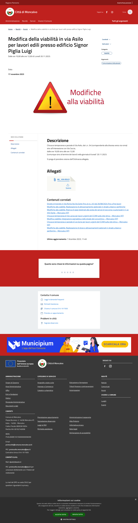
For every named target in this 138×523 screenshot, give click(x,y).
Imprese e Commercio (45, 386)
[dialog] (69, 510)
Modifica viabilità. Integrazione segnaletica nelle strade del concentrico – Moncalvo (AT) (82, 218)
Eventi (103, 405)
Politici (8, 398)
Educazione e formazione (78, 382)
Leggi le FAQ (42, 425)
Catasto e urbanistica (45, 390)
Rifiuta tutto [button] (78, 514)
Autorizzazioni (74, 390)
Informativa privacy (76, 425)
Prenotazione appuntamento (48, 417)
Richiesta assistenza (45, 429)
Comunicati (105, 386)
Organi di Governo (12, 382)
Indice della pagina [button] (17, 137)
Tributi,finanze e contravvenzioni (81, 386)
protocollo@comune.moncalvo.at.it (19, 444)
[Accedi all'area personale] (124, 3)
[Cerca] (129, 12)
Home (10, 29)
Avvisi (25, 29)
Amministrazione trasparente (80, 417)
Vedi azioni (107, 44)
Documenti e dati (12, 406)
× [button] (135, 499)
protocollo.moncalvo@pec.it (20, 449)
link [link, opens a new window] (90, 510)
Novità (18, 29)
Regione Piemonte (12, 3)
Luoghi (103, 401)
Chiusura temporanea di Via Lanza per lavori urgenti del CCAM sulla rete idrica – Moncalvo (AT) (85, 215)
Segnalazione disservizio (46, 421)
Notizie (104, 382)
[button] (69, 519)
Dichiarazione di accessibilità (79, 433)
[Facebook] (105, 11)
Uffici (7, 390)
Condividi (106, 39)
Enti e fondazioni (12, 394)
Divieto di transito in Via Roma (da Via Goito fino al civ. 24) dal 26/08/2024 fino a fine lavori (84, 203)
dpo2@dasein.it (15, 462)
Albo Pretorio (74, 421)
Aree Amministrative (13, 386)
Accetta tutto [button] (60, 514)
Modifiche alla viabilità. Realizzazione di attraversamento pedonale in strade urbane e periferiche (86, 206)
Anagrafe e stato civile (46, 382)
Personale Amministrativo (15, 402)
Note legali (73, 429)
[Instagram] (110, 11)
